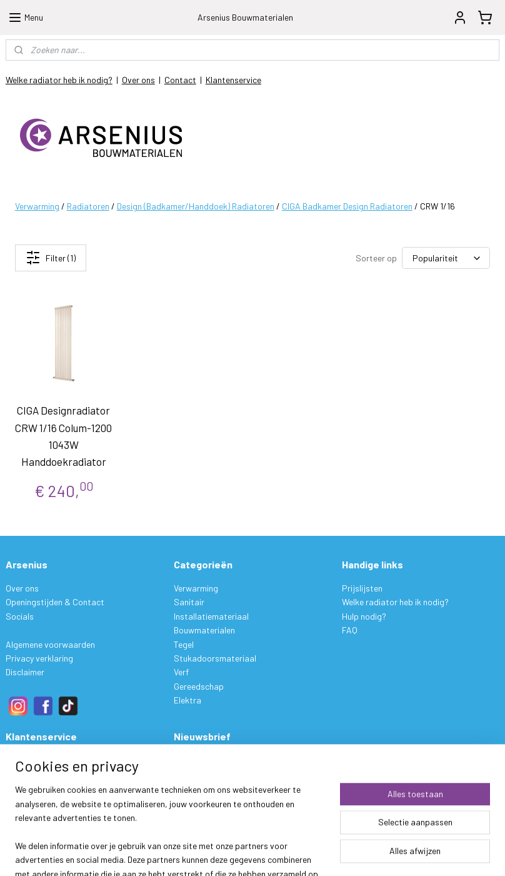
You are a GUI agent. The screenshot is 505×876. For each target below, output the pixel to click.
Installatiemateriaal (211, 616)
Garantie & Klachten (44, 802)
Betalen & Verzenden (44, 773)
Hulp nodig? (364, 616)
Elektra (187, 700)
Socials (20, 616)
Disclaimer (25, 672)
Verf (181, 672)
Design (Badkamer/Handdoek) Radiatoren (195, 206)
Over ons (138, 79)
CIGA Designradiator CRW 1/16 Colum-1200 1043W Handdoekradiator (63, 436)
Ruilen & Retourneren (45, 788)
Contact (180, 79)
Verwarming (37, 206)
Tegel (184, 644)
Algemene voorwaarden (50, 644)
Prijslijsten (362, 588)
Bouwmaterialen (204, 630)
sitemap (310, 853)
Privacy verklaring (39, 658)
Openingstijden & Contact (55, 602)
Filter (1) (51, 257)
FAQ (350, 630)
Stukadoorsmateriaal (215, 658)
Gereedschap (199, 686)
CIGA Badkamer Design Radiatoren (347, 206)
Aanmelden (205, 788)
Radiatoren (88, 206)
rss (329, 853)
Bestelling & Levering (45, 760)
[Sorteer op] (445, 258)
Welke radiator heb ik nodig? (59, 79)
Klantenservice (233, 79)
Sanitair (189, 602)
